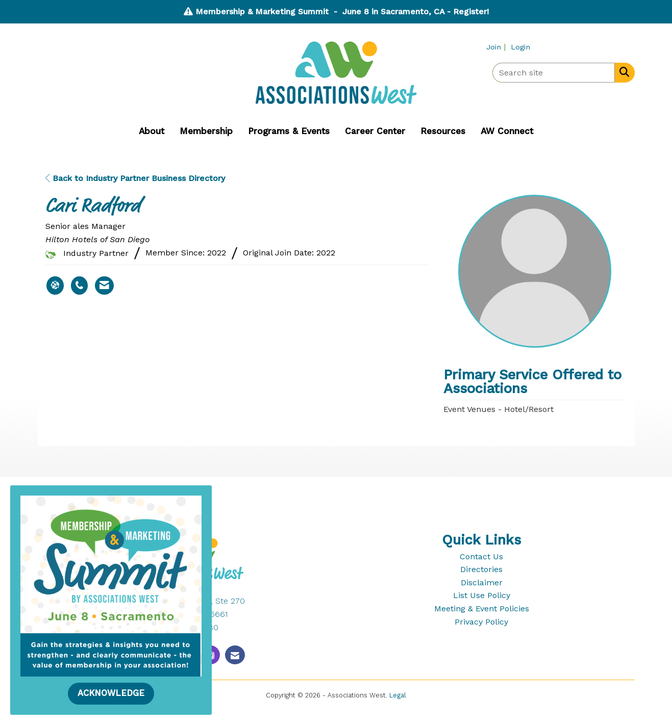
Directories (481, 569)
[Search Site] (622, 72)
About (151, 131)
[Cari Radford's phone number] (79, 285)
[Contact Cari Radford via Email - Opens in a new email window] (104, 285)
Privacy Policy (481, 622)
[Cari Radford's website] (55, 285)
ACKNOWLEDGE (111, 693)
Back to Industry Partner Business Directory (135, 178)
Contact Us (481, 556)
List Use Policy (481, 595)
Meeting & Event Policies (481, 608)
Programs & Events (289, 131)
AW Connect (507, 131)
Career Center (375, 131)
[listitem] (497, 46)
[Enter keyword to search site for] (553, 73)
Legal (397, 695)
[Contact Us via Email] (235, 654)
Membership (206, 131)
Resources (442, 131)
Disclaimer (482, 582)
